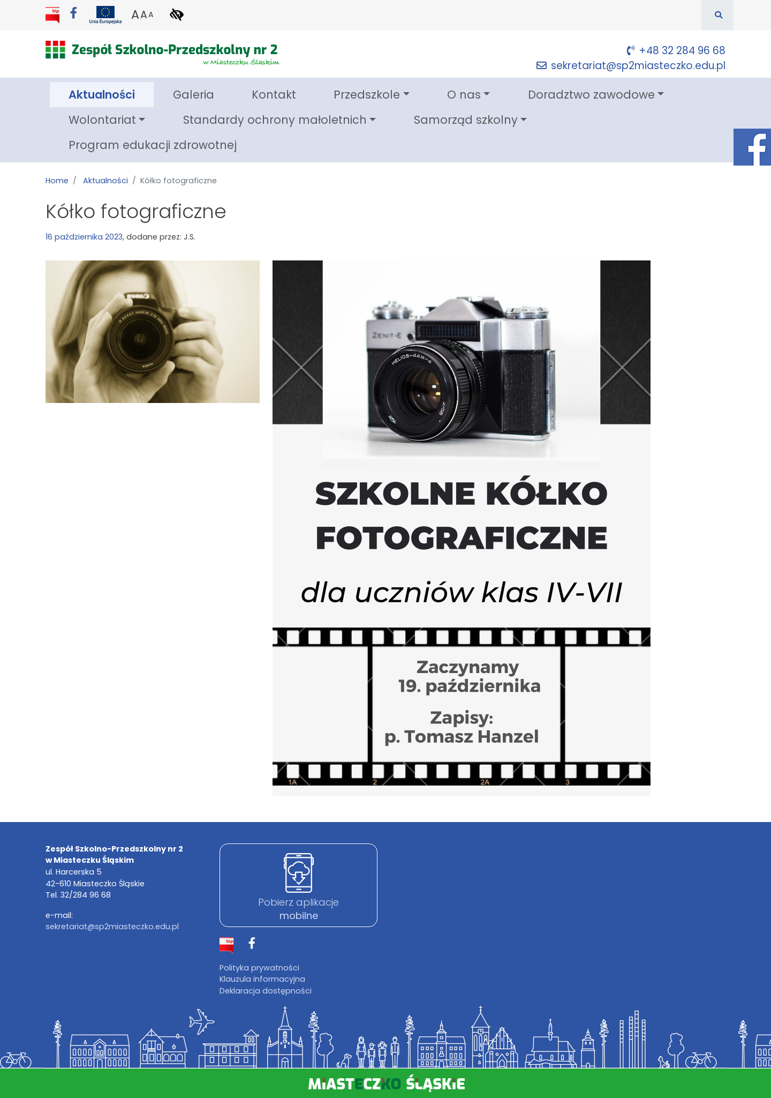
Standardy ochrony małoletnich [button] (275, 120)
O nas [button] (464, 94)
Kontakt (274, 94)
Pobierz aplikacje (298, 908)
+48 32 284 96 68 (676, 50)
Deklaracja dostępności (266, 990)
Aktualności (111, 94)
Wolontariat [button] (102, 120)
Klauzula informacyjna (262, 979)
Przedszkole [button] (367, 94)
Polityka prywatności (259, 967)
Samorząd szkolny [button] (466, 120)
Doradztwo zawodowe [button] (591, 94)
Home (57, 180)
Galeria (193, 94)
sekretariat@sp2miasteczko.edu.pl (630, 65)
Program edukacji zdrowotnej (153, 145)
